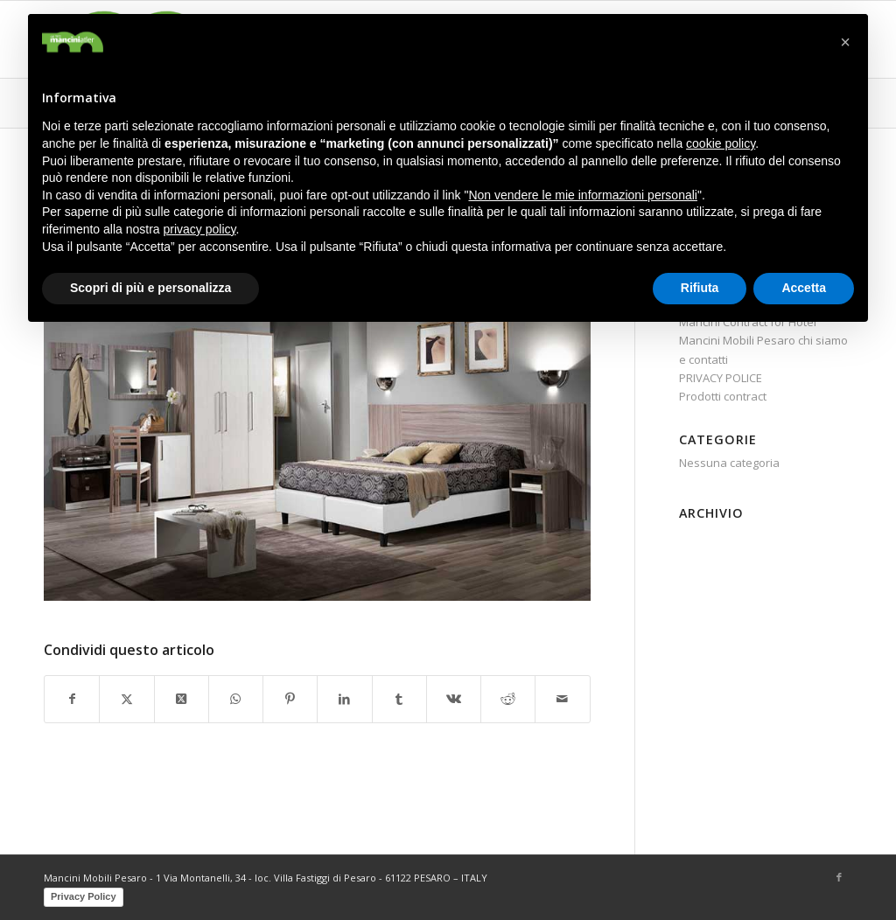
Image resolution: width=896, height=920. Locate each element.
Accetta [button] (803, 288)
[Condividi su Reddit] (508, 698)
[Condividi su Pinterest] (290, 698)
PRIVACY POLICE (720, 378)
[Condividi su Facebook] (72, 698)
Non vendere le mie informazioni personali (582, 195)
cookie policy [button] (720, 143)
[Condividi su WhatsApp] (235, 698)
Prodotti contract (722, 396)
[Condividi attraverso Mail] (562, 698)
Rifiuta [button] (700, 288)
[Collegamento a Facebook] (839, 877)
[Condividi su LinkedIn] (344, 698)
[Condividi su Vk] (453, 698)
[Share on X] (181, 698)
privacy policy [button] (200, 229)
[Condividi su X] (126, 698)
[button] (845, 42)
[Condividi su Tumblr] (399, 698)
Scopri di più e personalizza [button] (150, 288)
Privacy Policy (83, 896)
